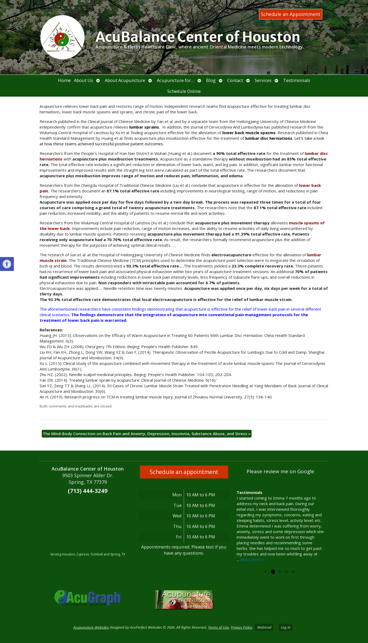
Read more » (252, 559)
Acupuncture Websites (91, 627)
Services (263, 80)
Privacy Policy (241, 627)
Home (64, 80)
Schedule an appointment (184, 472)
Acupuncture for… (175, 80)
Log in (285, 627)
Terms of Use (218, 627)
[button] (7, 264)
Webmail (264, 627)
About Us (83, 80)
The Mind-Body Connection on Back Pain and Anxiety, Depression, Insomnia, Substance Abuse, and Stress (146, 433)
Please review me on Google (280, 471)
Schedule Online (184, 91)
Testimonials (296, 80)
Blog (211, 80)
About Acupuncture (125, 80)
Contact (235, 80)
